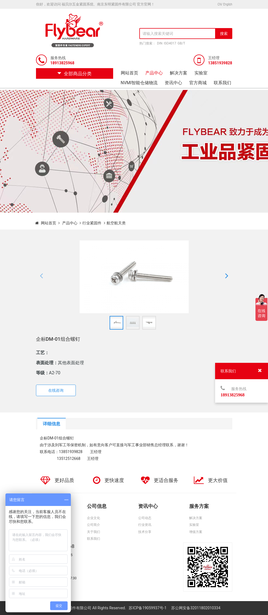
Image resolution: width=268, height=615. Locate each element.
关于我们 (93, 532)
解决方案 (178, 73)
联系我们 (222, 82)
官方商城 (198, 82)
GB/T (181, 43)
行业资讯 (144, 525)
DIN (159, 43)
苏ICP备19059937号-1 (148, 608)
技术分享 (144, 532)
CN (219, 4)
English (227, 4)
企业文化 (93, 518)
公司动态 (144, 518)
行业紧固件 (91, 223)
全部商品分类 (75, 73)
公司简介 (93, 525)
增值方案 (195, 532)
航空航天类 (116, 223)
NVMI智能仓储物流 (139, 82)
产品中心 (154, 73)
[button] (41, 276)
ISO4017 (170, 43)
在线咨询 (56, 390)
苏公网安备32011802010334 (195, 608)
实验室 (200, 73)
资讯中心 (173, 82)
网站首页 (129, 73)
